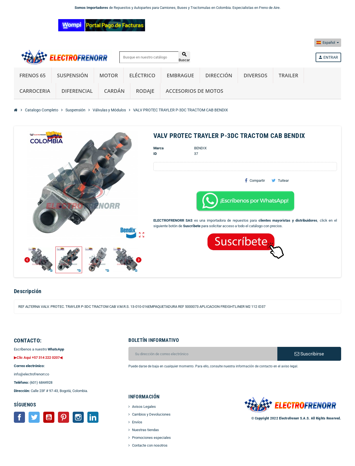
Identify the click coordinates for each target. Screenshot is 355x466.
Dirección (219, 75)
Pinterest (63, 417)
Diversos (255, 75)
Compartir (255, 180)
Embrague (180, 75)
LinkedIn (92, 417)
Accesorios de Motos (194, 91)
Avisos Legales (144, 406)
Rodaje (145, 91)
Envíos (137, 422)
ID (155, 154)
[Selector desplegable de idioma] (327, 43)
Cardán (114, 91)
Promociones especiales (151, 438)
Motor (109, 75)
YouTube (48, 417)
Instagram (78, 417)
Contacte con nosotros (150, 445)
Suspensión (72, 75)
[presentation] (173, 383)
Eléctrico (142, 75)
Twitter (34, 417)
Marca (158, 148)
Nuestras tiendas (145, 430)
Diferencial (77, 91)
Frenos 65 (32, 75)
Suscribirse (309, 354)
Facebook (19, 417)
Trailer (288, 75)
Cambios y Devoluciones (151, 414)
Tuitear (280, 180)
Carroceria (34, 91)
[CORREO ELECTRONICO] (202, 354)
